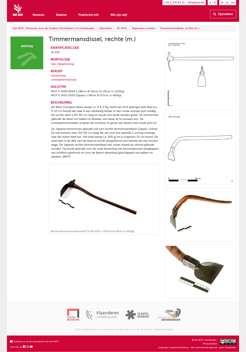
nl (222, 2)
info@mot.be (196, 2)
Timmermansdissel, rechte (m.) (179, 28)
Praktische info (88, 15)
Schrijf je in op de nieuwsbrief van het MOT (34, 341)
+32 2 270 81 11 (174, 2)
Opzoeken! (223, 14)
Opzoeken (105, 28)
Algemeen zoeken (143, 28)
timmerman (58, 75)
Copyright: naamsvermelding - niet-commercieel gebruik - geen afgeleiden (197, 347)
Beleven (61, 15)
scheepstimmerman (63, 79)
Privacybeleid (210, 343)
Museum (38, 15)
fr (227, 2)
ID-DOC (122, 28)
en (232, 2)
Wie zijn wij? (118, 15)
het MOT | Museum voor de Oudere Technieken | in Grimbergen (53, 28)
